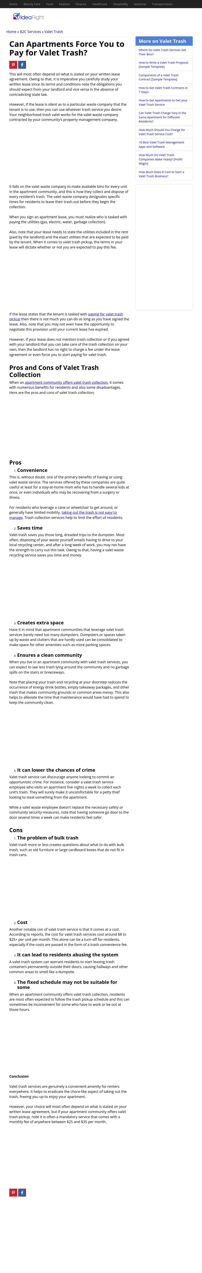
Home (13, 4)
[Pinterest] (13, 65)
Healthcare (99, 4)
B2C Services (30, 31)
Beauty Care (31, 4)
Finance (81, 4)
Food (49, 4)
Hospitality (120, 4)
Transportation (162, 4)
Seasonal (140, 4)
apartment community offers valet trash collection (66, 382)
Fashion (64, 4)
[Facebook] (22, 65)
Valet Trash (54, 31)
